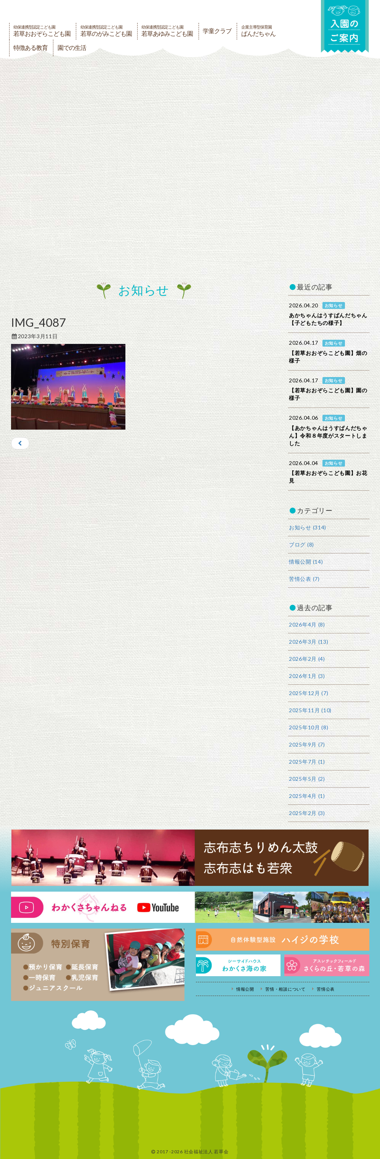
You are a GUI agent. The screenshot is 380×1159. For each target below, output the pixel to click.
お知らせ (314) (307, 527)
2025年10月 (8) (308, 727)
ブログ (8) (301, 544)
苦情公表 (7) (304, 579)
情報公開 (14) (306, 561)
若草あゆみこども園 (167, 31)
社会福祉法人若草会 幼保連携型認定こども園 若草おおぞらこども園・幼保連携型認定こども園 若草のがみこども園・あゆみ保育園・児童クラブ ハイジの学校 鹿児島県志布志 (112, 11)
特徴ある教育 (30, 48)
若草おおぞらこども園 (42, 31)
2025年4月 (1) (307, 796)
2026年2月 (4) (307, 658)
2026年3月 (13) (308, 641)
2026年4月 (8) (307, 624)
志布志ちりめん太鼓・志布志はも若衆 (190, 858)
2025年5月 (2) (307, 778)
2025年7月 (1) (307, 761)
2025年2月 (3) (307, 813)
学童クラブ (217, 31)
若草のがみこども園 (106, 31)
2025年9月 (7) (307, 744)
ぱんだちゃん (258, 31)
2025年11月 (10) (310, 710)
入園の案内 (344, 27)
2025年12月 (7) (308, 693)
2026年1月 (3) (307, 676)
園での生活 (72, 48)
